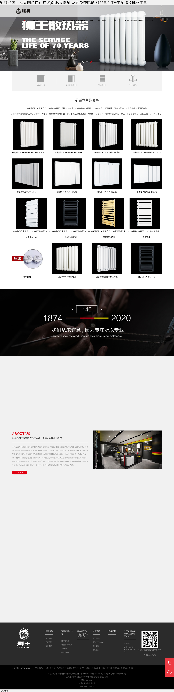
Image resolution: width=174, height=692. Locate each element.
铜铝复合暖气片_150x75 (67, 192)
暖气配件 (27, 277)
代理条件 (48, 638)
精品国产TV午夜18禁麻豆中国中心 (78, 20)
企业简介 (127, 643)
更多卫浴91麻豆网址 (146, 277)
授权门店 (115, 20)
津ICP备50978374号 (87, 686)
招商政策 (48, 642)
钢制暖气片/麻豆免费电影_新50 (68, 152)
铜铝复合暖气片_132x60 (107, 192)
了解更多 (19, 472)
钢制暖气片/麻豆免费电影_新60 (107, 152)
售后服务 (96, 650)
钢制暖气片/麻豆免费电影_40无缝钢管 (28, 152)
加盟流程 (48, 646)
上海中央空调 (107, 668)
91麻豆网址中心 (51, 20)
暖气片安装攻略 (98, 642)
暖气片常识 (96, 638)
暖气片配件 (65, 652)
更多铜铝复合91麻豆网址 (107, 277)
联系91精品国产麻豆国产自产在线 (129, 649)
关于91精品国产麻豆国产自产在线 (139, 20)
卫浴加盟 (85, 668)
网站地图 (4, 691)
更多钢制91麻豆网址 (67, 277)
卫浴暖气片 (65, 649)
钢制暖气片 (65, 641)
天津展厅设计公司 (42, 668)
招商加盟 (35, 20)
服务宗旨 (96, 646)
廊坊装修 (116, 668)
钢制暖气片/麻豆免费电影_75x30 (146, 152)
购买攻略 (102, 20)
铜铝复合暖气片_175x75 (147, 192)
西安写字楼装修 (75, 668)
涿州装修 (124, 668)
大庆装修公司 (95, 668)
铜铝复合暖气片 (66, 645)
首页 (23, 20)
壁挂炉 (131, 668)
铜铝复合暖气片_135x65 (27, 192)
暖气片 (65, 668)
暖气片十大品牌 (56, 668)
